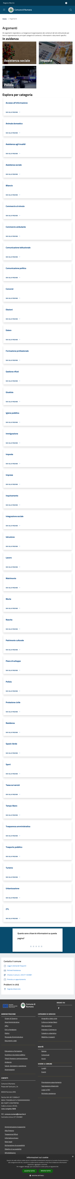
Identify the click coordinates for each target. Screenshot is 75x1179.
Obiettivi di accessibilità (13, 1149)
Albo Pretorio (9, 1130)
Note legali (8, 1141)
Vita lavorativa (46, 1026)
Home (4, 18)
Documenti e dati (11, 1040)
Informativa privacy (11, 1138)
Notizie (43, 1051)
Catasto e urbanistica (48, 1033)
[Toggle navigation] (4, 9)
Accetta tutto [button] (29, 1171)
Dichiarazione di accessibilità (15, 1145)
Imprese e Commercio (48, 1029)
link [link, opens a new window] (57, 1166)
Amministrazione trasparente (15, 1127)
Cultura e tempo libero (49, 1022)
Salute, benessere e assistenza (15, 1066)
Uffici (6, 1026)
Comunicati (45, 1055)
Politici (7, 1033)
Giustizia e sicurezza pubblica (15, 1055)
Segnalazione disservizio (49, 1086)
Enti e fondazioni (10, 1029)
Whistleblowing (10, 1153)
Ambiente (8, 1062)
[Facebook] (59, 1008)
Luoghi (43, 1068)
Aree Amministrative (12, 1022)
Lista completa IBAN (8, 1109)
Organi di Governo (11, 1018)
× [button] (72, 1156)
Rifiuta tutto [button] (46, 1171)
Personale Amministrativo (14, 1037)
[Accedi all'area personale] (66, 3)
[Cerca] (70, 10)
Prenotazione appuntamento (51, 1082)
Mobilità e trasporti (48, 1037)
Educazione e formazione (13, 1051)
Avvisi (43, 1058)
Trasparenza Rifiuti (11, 1134)
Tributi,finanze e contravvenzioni (16, 1058)
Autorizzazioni (10, 1069)
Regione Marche (8, 3)
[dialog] (37, 1166)
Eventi (43, 1072)
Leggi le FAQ (45, 1089)
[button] (37, 1175)
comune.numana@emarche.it (15, 1114)
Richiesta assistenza (48, 1093)
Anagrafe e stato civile (49, 1018)
